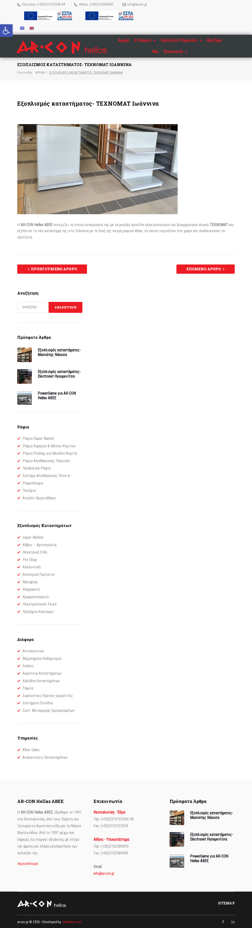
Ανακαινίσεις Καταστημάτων (45, 756)
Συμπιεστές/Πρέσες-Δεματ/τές (48, 694)
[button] (6, 30)
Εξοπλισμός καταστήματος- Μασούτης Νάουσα (59, 351)
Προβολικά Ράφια (37, 467)
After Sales (31, 749)
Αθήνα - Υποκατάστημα (111, 838)
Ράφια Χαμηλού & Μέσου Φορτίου (49, 445)
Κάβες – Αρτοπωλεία (39, 544)
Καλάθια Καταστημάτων (41, 680)
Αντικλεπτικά (33, 650)
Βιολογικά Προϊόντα (38, 573)
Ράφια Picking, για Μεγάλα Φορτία (50, 452)
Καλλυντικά (32, 566)
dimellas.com (72, 921)
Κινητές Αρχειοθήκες (39, 497)
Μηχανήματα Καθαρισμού (42, 657)
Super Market (33, 536)
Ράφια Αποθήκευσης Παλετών (46, 460)
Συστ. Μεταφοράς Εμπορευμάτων (49, 709)
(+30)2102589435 (101, 4)
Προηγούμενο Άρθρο (54, 268)
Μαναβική (30, 581)
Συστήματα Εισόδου (38, 702)
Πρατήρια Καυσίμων (38, 611)
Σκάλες (28, 665)
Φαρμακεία (31, 588)
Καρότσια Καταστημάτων (42, 672)
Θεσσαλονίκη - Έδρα (109, 811)
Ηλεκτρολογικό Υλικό (40, 603)
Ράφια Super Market (38, 437)
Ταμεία (28, 687)
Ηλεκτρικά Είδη (35, 551)
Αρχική (40, 72)
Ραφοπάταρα (33, 482)
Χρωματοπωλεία (36, 596)
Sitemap (226, 902)
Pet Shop (30, 558)
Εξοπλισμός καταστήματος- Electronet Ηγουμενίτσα (59, 373)
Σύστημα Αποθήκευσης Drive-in (46, 475)
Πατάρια (29, 489)
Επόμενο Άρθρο (203, 268)
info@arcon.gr (137, 4)
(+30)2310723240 (49, 4)
